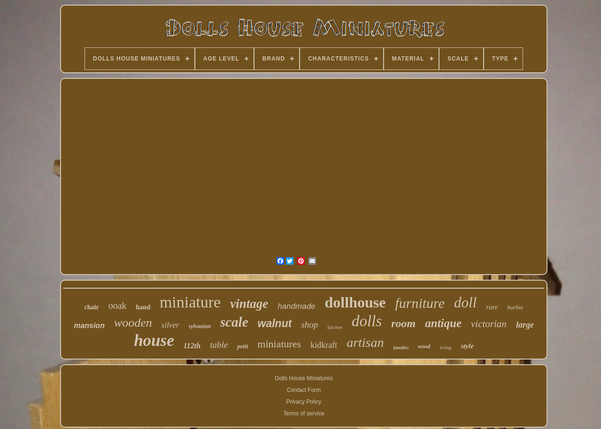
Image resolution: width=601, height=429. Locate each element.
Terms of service (303, 413)
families (401, 347)
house (154, 340)
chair (92, 307)
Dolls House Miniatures (303, 378)
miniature (190, 302)
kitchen (334, 327)
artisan (365, 342)
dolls (367, 321)
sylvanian (200, 326)
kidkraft (323, 345)
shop (309, 324)
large (525, 324)
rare (492, 307)
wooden (133, 322)
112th (192, 346)
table (219, 345)
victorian (489, 323)
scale (234, 321)
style (467, 346)
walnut (275, 323)
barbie (515, 307)
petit (242, 346)
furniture (420, 303)
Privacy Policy (304, 401)
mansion (89, 325)
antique (443, 323)
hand (143, 307)
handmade (296, 306)
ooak (117, 305)
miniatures (279, 344)
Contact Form (304, 390)
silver (170, 325)
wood (424, 346)
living (445, 347)
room (403, 323)
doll (465, 302)
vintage (249, 304)
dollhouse (355, 302)
